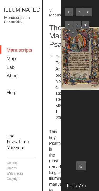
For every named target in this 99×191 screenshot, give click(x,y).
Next (85, 25)
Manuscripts (19, 50)
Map (11, 58)
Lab (11, 67)
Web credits (15, 173)
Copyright (13, 179)
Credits (12, 168)
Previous (69, 25)
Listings (77, 25)
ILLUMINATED (22, 10)
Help (11, 92)
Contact (12, 163)
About (13, 76)
